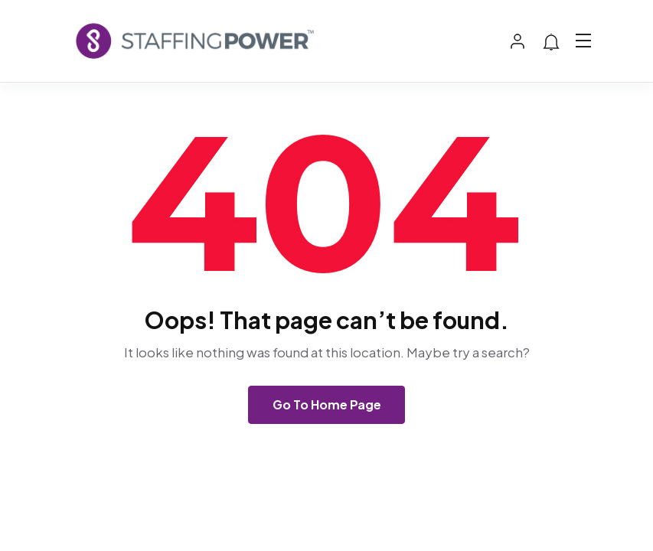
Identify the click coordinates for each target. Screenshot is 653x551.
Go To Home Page (327, 404)
